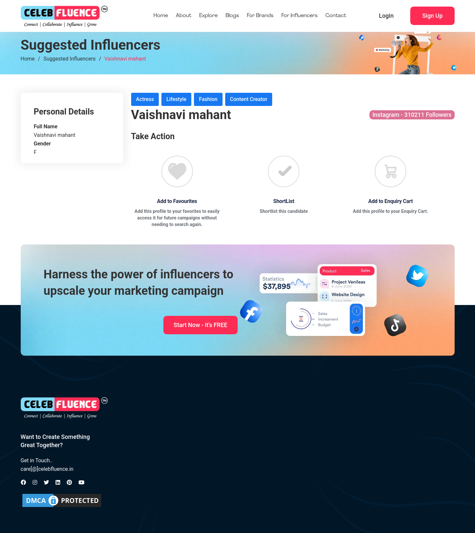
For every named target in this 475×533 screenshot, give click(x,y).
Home (161, 15)
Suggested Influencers (69, 59)
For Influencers (299, 15)
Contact (335, 15)
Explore (208, 15)
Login (386, 15)
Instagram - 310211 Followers (412, 114)
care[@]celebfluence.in (47, 469)
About (183, 15)
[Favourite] (177, 171)
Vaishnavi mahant (125, 59)
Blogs (232, 15)
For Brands (260, 15)
